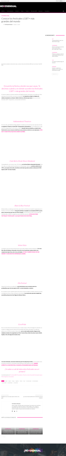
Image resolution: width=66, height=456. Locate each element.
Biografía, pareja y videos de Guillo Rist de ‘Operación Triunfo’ (22, 433)
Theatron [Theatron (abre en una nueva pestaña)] (25, 375)
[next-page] (4, 438)
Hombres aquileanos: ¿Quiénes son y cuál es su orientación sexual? (57, 69)
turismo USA (16, 382)
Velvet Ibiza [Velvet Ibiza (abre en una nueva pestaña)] (29, 375)
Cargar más (55, 73)
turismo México (10, 382)
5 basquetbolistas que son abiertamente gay (57, 41)
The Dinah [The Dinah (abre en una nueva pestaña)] (12, 375)
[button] (63, 11)
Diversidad (54, 66)
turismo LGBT (4, 382)
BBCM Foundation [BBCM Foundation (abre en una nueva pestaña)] (18, 375)
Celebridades (8, 430)
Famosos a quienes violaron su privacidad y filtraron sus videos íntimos (58, 55)
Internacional (5, 15)
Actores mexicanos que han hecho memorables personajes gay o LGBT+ (36, 433)
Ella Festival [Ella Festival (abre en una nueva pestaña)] (35, 375)
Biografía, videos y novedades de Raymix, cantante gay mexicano (8, 433)
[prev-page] (2, 438)
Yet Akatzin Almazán (9, 24)
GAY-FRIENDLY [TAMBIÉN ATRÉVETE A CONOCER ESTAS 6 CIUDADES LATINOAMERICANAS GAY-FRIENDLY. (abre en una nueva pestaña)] (34, 365)
